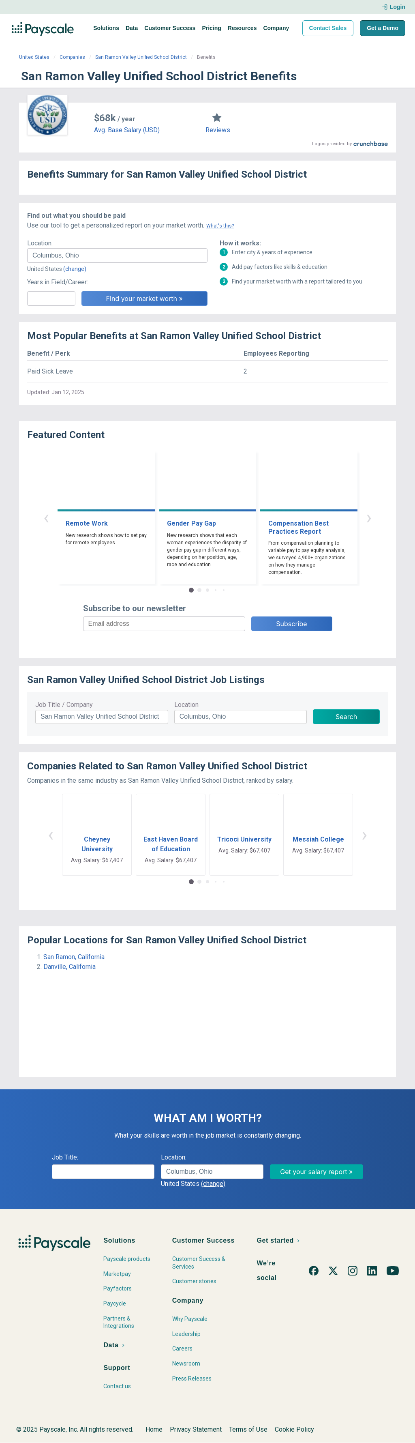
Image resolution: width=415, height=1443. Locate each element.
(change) (74, 269)
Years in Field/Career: (57, 282)
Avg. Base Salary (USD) (127, 130)
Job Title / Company (64, 705)
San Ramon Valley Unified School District (141, 57)
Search (346, 717)
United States (34, 57)
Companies (72, 57)
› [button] (369, 517)
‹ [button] (46, 517)
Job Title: (65, 1157)
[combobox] (117, 255)
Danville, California (69, 967)
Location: (40, 243)
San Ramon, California (74, 957)
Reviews (217, 130)
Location (186, 705)
